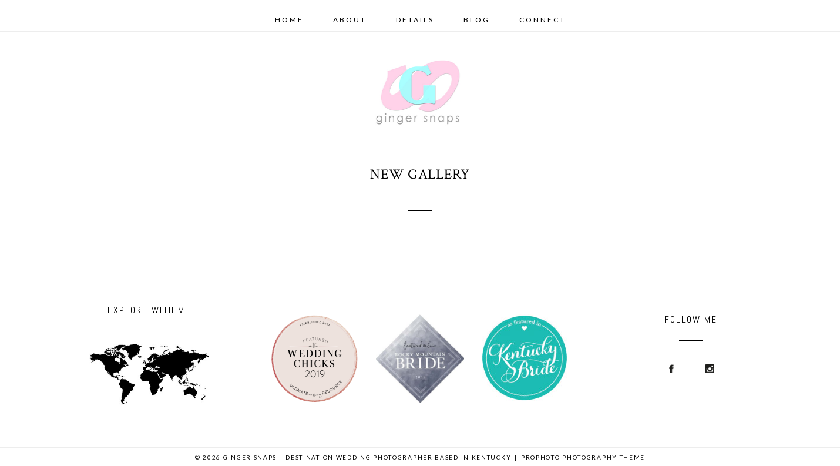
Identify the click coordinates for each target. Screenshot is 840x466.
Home (289, 19)
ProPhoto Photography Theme (583, 457)
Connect (542, 19)
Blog (476, 19)
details (415, 19)
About (350, 19)
